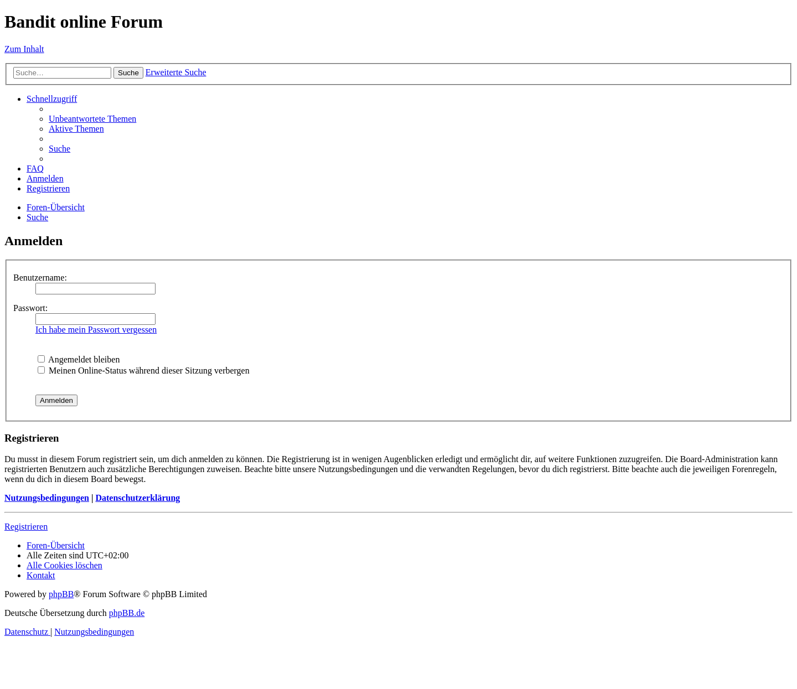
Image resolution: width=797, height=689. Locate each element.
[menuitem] (92, 118)
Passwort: (30, 308)
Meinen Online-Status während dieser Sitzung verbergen (144, 370)
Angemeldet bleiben (79, 359)
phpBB (61, 594)
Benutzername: (40, 277)
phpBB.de (126, 613)
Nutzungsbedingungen (46, 497)
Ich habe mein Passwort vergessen (96, 329)
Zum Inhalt (24, 49)
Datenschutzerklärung (137, 497)
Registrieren (26, 526)
